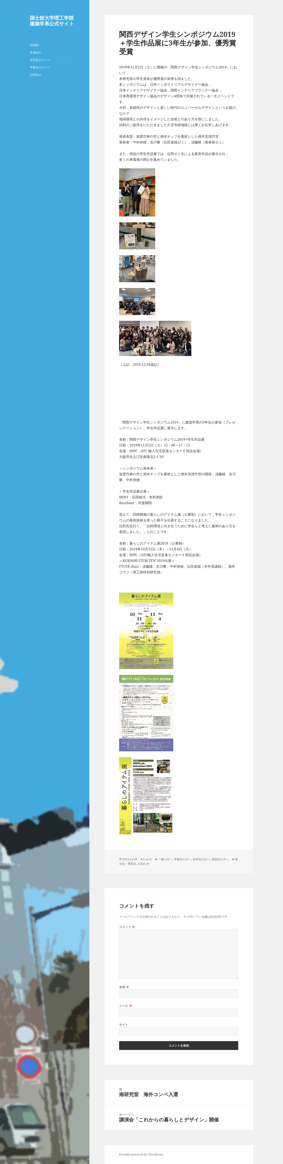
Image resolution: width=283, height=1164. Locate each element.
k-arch (147, 859)
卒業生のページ (40, 67)
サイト (123, 1025)
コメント (127, 927)
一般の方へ (165, 859)
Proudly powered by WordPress (141, 1154)
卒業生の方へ (182, 859)
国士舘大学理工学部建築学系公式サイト (52, 20)
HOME (34, 45)
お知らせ (143, 864)
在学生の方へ (201, 859)
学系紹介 (35, 52)
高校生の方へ (220, 859)
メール (125, 1006)
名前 (124, 987)
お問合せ (35, 75)
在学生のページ (40, 60)
